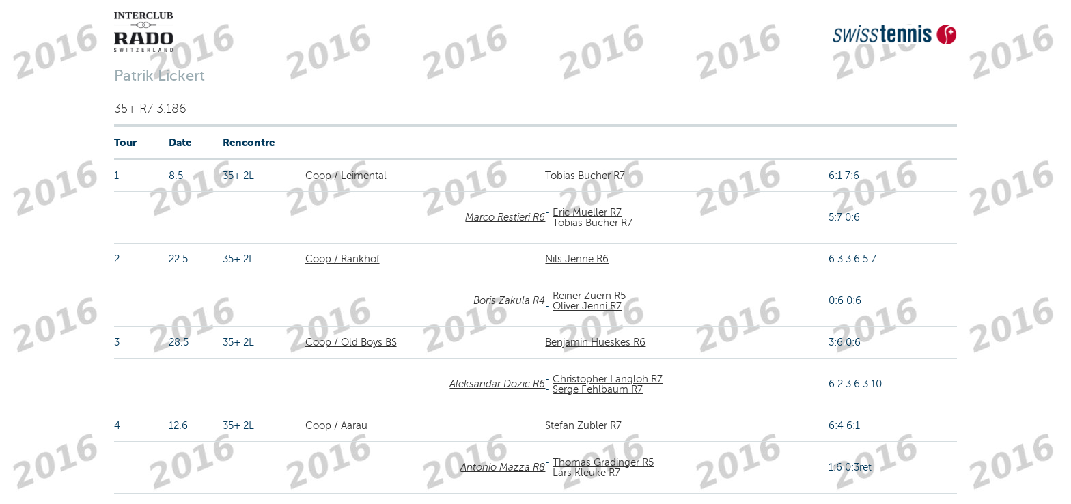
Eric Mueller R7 (587, 212)
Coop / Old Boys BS (351, 342)
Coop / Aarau (336, 425)
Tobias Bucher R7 (585, 175)
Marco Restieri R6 (505, 217)
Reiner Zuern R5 (589, 295)
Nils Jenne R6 (577, 258)
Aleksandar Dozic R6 (497, 383)
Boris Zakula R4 (509, 300)
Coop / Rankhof (342, 258)
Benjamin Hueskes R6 (595, 342)
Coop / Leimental (346, 175)
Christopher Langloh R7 (608, 379)
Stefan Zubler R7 (583, 425)
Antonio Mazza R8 (502, 467)
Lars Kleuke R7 (586, 472)
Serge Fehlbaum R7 (598, 389)
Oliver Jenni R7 (587, 305)
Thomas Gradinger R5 (603, 462)
